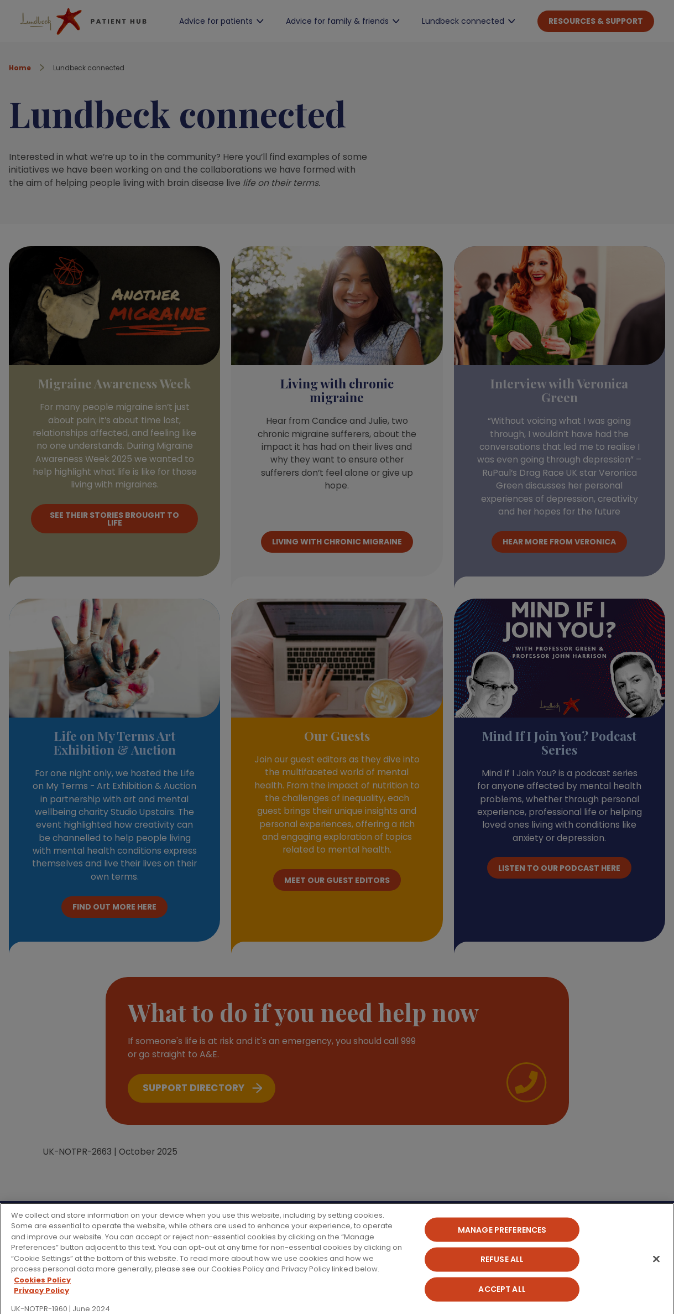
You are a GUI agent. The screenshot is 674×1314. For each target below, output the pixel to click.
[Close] (656, 1272)
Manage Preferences (502, 1243)
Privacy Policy (41, 1304)
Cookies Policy (42, 1293)
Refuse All (502, 1273)
